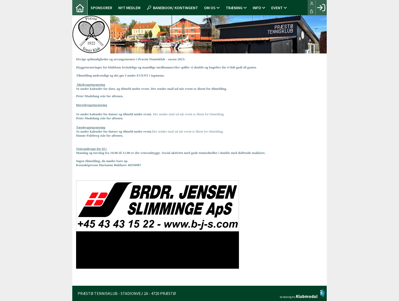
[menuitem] (80, 7)
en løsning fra (302, 293)
